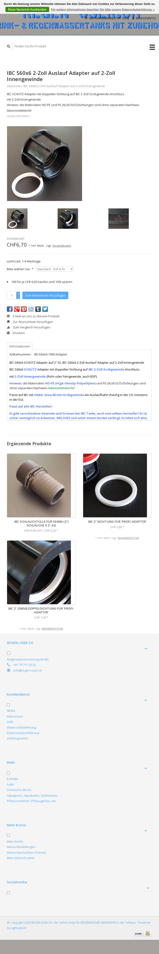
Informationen (19, 346)
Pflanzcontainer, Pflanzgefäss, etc (31, 801)
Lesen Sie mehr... (19, 116)
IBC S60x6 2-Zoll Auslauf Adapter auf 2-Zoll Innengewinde (64, 86)
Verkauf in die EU (19, 790)
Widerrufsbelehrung (21, 727)
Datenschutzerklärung (23, 733)
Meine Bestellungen (21, 847)
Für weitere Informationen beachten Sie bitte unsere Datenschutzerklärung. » (103, 9)
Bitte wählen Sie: (20, 269)
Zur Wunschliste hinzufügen (30, 322)
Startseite (14, 86)
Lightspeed (18, 928)
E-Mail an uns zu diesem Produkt (33, 316)
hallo (10, 784)
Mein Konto (143, 18)
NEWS (11, 711)
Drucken (16, 333)
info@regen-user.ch (27, 670)
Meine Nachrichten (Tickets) (26, 852)
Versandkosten (61, 245)
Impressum (15, 716)
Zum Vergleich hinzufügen (28, 327)
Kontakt (12, 779)
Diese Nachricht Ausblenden (27, 9)
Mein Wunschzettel (20, 858)
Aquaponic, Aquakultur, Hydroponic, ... (34, 795)
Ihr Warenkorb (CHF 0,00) (107, 18)
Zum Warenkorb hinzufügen (45, 295)
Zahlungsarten (17, 738)
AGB (10, 722)
